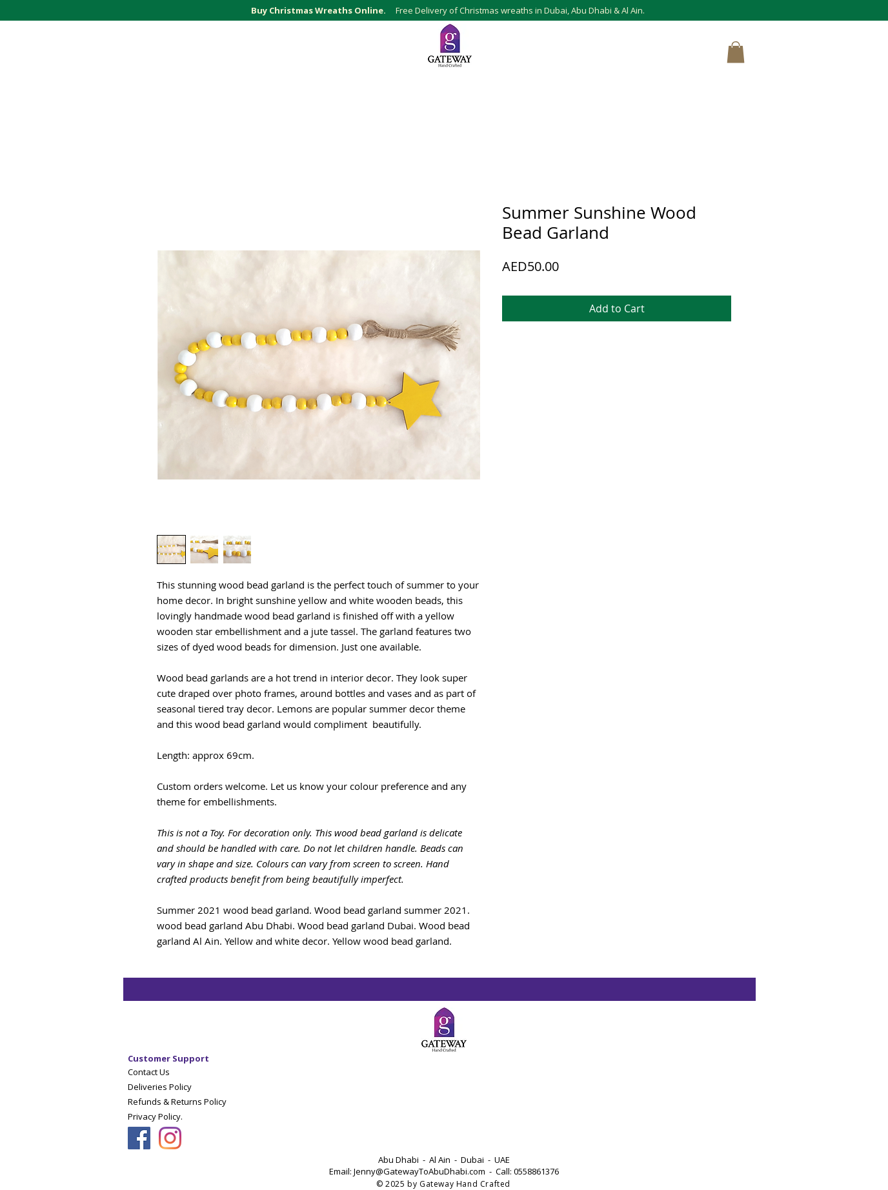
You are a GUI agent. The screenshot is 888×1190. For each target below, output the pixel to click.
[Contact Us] (188, 1071)
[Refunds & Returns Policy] (188, 1101)
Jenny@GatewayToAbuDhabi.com (419, 1171)
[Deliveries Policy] (188, 1086)
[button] (736, 52)
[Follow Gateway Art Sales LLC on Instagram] (170, 1138)
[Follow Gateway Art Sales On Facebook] (139, 1138)
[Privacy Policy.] (175, 1116)
